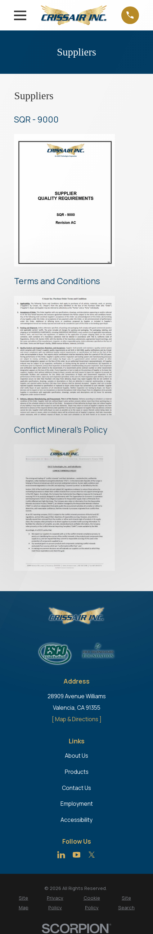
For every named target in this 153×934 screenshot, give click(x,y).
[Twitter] (92, 855)
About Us (76, 756)
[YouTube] (77, 855)
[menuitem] (23, 903)
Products (77, 772)
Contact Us (76, 788)
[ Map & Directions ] (77, 719)
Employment (76, 804)
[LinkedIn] (61, 855)
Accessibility (76, 820)
